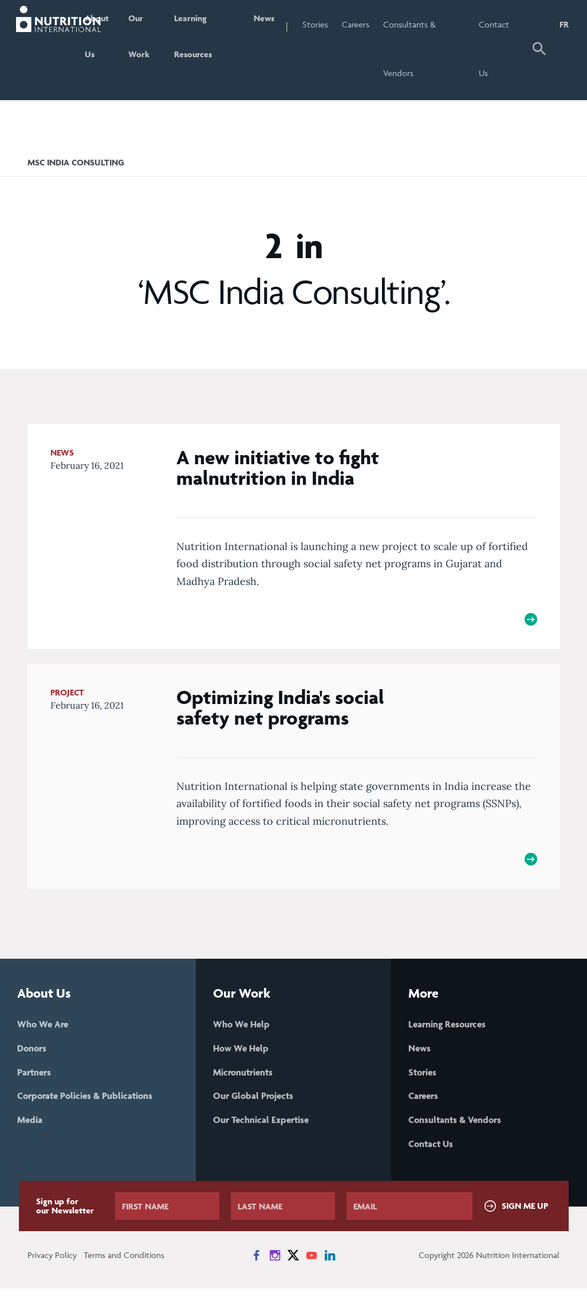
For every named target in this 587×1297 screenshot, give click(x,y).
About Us (115, 48)
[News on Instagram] (275, 1264)
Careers (381, 24)
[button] (540, 50)
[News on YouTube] (311, 1264)
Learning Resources (216, 48)
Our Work (160, 48)
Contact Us (503, 48)
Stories (341, 24)
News (287, 24)
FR (564, 24)
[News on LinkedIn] (330, 1264)
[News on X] (293, 1264)
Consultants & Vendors (435, 48)
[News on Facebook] (256, 1264)
